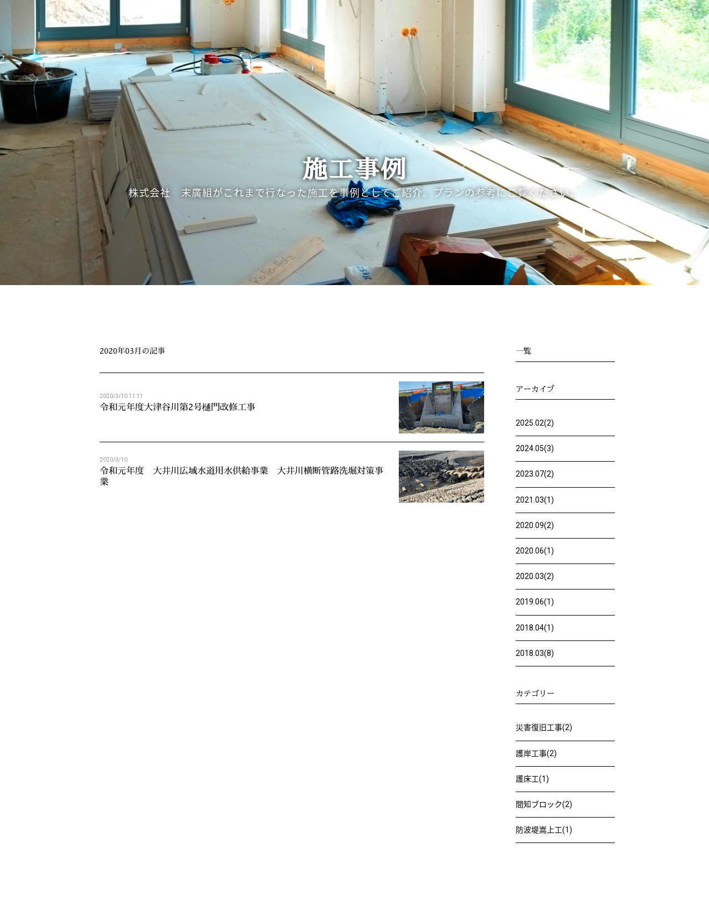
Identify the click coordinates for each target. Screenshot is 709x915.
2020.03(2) (535, 576)
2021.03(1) (535, 499)
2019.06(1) (535, 601)
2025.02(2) (535, 422)
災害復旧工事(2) (544, 727)
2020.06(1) (535, 550)
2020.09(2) (535, 525)
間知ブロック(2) (544, 804)
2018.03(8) (535, 653)
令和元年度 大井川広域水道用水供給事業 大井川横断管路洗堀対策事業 (241, 476)
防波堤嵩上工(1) (544, 829)
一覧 (523, 350)
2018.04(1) (535, 627)
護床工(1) (532, 778)
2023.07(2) (535, 473)
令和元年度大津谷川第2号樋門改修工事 (177, 407)
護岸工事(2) (536, 753)
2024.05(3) (535, 448)
